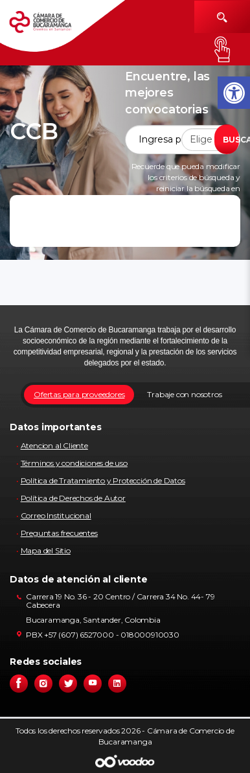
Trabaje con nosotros (184, 394)
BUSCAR (231, 139)
